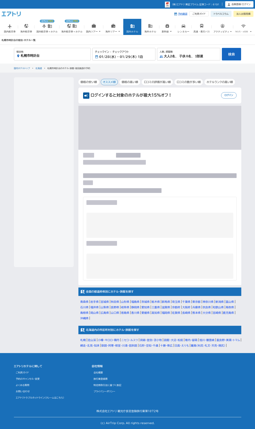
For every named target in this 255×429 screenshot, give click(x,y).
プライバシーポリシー (104, 391)
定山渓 (92, 340)
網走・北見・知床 (90, 345)
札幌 (83, 340)
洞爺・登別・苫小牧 (151, 340)
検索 (231, 54)
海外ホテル (150, 29)
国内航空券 (9, 29)
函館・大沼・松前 (173, 340)
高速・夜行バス (202, 29)
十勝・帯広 (166, 345)
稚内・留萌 (191, 340)
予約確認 (182, 14)
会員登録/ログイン (240, 4)
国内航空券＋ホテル (47, 25)
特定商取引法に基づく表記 (107, 385)
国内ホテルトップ (22, 68)
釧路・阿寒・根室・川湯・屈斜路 (119, 345)
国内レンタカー (183, 31)
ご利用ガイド (199, 14)
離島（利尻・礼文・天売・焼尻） (208, 345)
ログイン (228, 95)
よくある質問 (22, 385)
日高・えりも (182, 345)
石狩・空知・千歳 (148, 345)
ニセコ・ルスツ (129, 340)
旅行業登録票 (100, 379)
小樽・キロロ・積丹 (109, 340)
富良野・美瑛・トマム (228, 340)
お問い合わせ (23, 391)
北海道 (38, 68)
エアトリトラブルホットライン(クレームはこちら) (40, 397)
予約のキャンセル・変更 (28, 379)
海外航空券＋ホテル (72, 25)
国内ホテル (132, 29)
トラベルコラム (221, 14)
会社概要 (98, 372)
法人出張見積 (243, 14)
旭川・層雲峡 (206, 340)
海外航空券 (26, 29)
